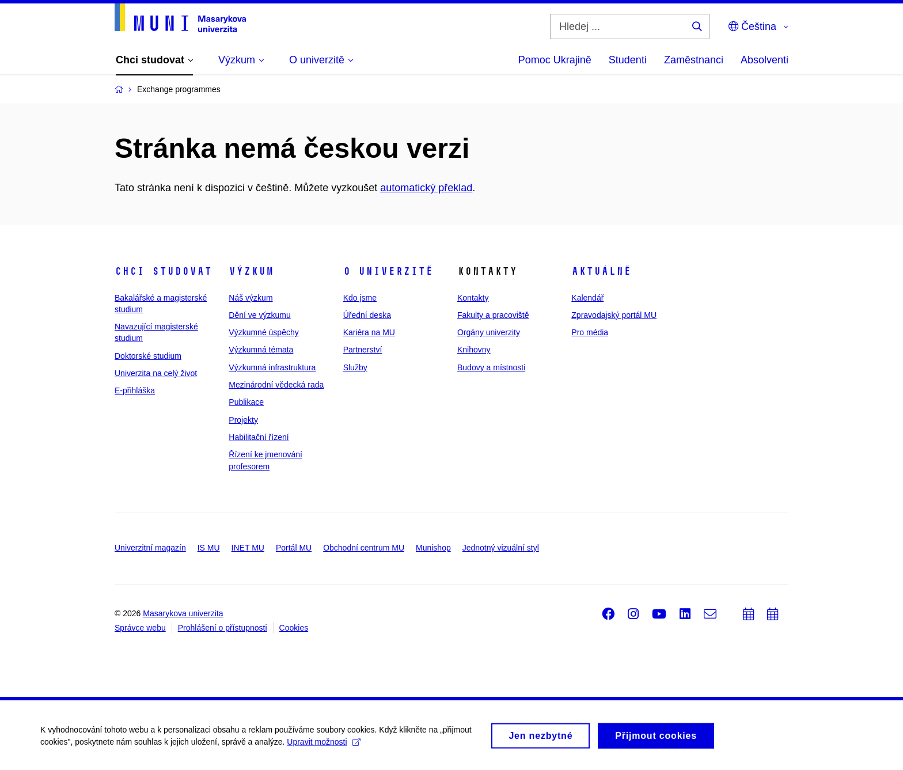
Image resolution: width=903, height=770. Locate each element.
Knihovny (474, 349)
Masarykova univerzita (183, 613)
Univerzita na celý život (156, 373)
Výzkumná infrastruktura (272, 367)
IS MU (209, 547)
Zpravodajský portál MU (614, 315)
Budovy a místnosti (491, 367)
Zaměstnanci (693, 60)
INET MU (248, 547)
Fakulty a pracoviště (493, 315)
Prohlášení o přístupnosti (222, 627)
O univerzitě (388, 271)
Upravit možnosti (323, 745)
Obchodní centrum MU (363, 547)
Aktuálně (601, 271)
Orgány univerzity (488, 332)
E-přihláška (135, 390)
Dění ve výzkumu (259, 315)
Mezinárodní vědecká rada (276, 384)
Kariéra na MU (369, 332)
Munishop (433, 547)
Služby (355, 367)
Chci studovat (163, 271)
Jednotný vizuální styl (500, 547)
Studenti (628, 60)
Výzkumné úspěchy (263, 332)
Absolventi (764, 60)
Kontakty (472, 297)
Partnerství (362, 349)
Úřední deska (367, 315)
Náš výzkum (250, 297)
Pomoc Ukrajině (554, 60)
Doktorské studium (148, 356)
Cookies (294, 627)
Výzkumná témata (261, 349)
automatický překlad (426, 188)
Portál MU (294, 547)
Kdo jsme (360, 297)
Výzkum (251, 271)
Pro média (589, 332)
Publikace (246, 402)
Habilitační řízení (259, 437)
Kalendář (587, 297)
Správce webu (140, 627)
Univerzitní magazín (150, 547)
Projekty (243, 419)
